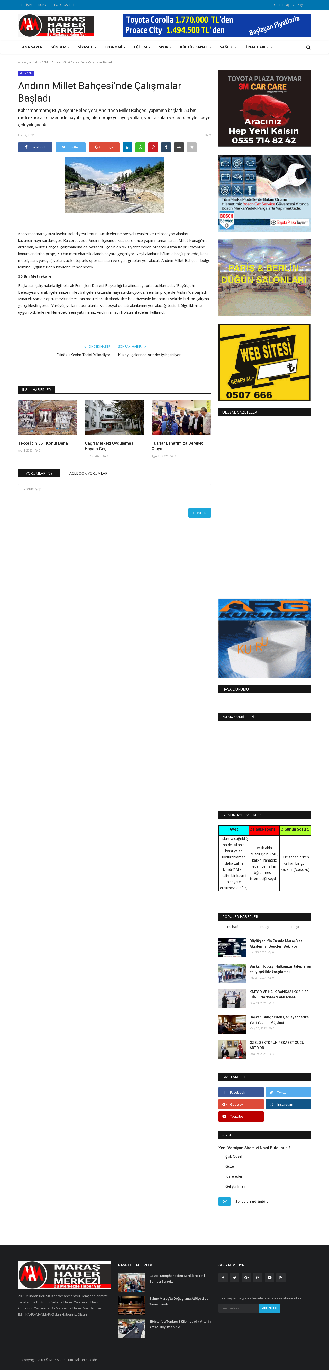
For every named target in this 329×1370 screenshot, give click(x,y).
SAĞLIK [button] (228, 47)
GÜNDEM (41, 62)
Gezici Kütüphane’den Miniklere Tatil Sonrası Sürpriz (177, 1278)
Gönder (199, 513)
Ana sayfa (32, 47)
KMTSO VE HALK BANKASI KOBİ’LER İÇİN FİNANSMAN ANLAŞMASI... (279, 994)
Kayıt (301, 5)
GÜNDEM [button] (60, 47)
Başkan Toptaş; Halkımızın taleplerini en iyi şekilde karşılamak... (280, 969)
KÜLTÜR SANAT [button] (196, 47)
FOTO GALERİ (64, 5)
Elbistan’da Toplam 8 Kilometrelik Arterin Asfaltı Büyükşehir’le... (180, 1324)
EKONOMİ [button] (115, 47)
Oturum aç (281, 5)
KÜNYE (43, 5)
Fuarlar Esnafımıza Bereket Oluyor (177, 446)
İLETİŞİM (26, 5)
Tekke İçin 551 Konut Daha (43, 443)
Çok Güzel (233, 1156)
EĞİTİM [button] (142, 47)
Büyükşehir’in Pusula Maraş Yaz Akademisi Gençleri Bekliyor (276, 943)
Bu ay (264, 926)
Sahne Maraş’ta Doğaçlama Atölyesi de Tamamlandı (179, 1301)
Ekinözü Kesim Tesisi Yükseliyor (83, 355)
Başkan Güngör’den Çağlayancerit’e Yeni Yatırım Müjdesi (279, 1020)
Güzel (230, 1166)
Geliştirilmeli (235, 1186)
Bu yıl (295, 926)
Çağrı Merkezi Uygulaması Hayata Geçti (109, 446)
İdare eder (233, 1176)
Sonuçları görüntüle (251, 1201)
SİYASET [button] (87, 47)
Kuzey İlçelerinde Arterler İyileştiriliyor (149, 355)
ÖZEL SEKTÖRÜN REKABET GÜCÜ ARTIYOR (277, 1045)
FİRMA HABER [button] (258, 47)
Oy (224, 1201)
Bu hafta (234, 926)
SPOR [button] (165, 47)
